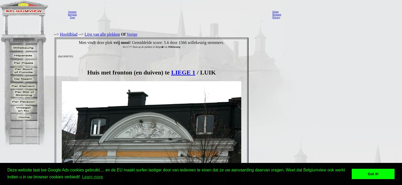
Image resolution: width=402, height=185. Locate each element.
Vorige (132, 34)
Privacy (276, 17)
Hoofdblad (68, 34)
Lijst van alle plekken (102, 34)
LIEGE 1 (183, 72)
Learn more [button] (92, 177)
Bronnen (276, 14)
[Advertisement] (173, 14)
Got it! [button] (373, 174)
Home (275, 11)
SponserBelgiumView (72, 14)
